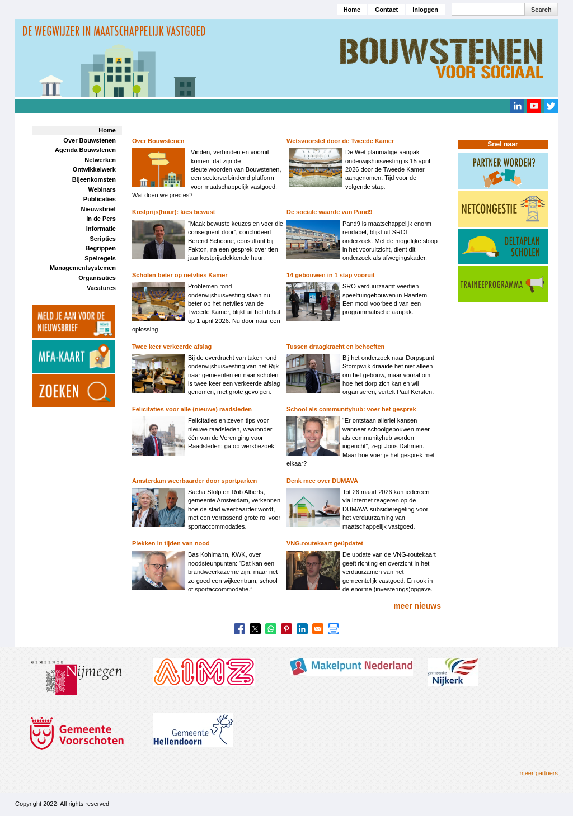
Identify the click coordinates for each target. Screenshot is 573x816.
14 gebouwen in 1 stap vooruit (330, 275)
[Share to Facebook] (239, 628)
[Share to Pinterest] (286, 628)
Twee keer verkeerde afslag (172, 346)
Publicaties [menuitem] (99, 199)
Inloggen (425, 9)
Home (352, 9)
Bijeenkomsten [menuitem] (94, 179)
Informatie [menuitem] (101, 228)
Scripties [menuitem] (102, 238)
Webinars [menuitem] (102, 189)
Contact (386, 9)
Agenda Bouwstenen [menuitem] (85, 149)
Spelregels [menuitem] (100, 258)
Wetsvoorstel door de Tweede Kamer (340, 140)
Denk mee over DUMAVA (322, 480)
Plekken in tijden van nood (171, 543)
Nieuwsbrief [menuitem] (98, 209)
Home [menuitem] (107, 130)
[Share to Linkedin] (302, 628)
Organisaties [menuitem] (97, 277)
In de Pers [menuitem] (101, 218)
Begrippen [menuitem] (100, 248)
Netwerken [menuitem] (100, 159)
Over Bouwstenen (158, 140)
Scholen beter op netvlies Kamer (180, 275)
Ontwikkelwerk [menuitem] (94, 169)
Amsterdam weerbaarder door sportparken (194, 480)
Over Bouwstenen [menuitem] (89, 140)
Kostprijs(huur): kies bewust (173, 211)
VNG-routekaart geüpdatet (324, 543)
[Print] (333, 628)
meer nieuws (417, 605)
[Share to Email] (317, 628)
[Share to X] (255, 628)
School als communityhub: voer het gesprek (351, 409)
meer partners (539, 773)
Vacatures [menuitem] (101, 287)
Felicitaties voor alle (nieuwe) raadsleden (192, 409)
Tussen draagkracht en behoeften (335, 346)
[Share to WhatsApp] (270, 628)
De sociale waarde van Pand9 (329, 211)
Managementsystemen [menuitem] (83, 267)
